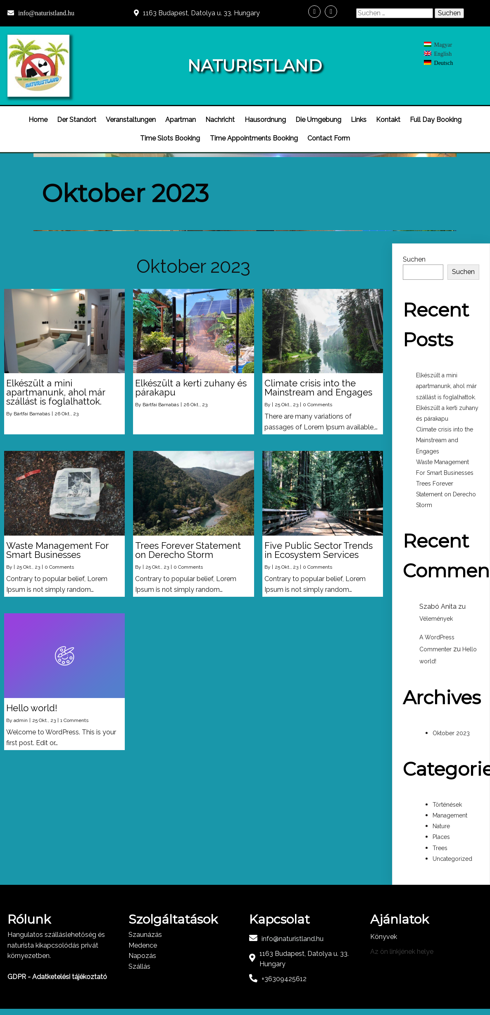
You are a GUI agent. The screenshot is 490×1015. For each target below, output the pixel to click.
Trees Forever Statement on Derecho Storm (446, 490)
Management (450, 811)
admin (21, 715)
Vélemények (436, 614)
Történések (447, 800)
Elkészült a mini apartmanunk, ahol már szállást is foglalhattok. (446, 381)
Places (441, 832)
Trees (440, 843)
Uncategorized (452, 854)
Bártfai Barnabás (32, 409)
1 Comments (74, 715)
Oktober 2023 (451, 728)
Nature (441, 821)
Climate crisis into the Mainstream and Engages (444, 436)
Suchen (414, 254)
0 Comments (317, 400)
